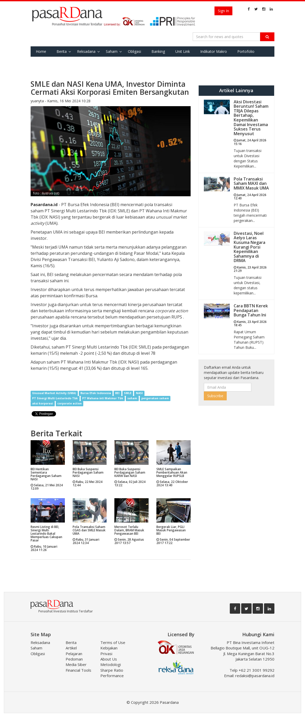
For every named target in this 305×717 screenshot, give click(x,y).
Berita (62, 51)
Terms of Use (112, 642)
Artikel (71, 647)
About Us (108, 659)
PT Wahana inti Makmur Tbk (102, 398)
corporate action (69, 403)
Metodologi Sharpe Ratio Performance (112, 670)
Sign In (223, 10)
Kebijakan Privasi (108, 650)
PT (48, 211)
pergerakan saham (155, 398)
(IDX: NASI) (49, 217)
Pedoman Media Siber (76, 661)
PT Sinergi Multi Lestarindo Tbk (55, 398)
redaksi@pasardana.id (254, 675)
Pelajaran (74, 653)
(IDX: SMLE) (139, 347)
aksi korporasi (42, 403)
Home (41, 51)
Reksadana (86, 51)
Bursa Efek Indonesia (95, 393)
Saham (111, 51)
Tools (65, 61)
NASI (139, 393)
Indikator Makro (213, 51)
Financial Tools (78, 670)
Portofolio (245, 51)
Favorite (43, 61)
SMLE (127, 393)
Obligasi (134, 51)
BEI (117, 393)
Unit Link (182, 51)
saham (132, 398)
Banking (158, 51)
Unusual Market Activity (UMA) (54, 393)
